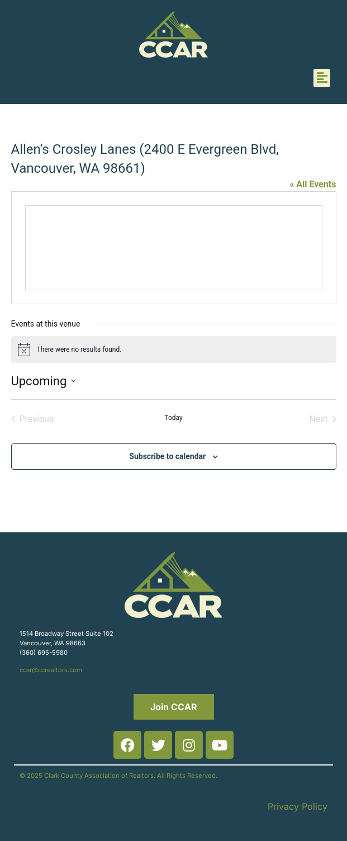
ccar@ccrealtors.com (51, 670)
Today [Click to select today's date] (173, 418)
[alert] (173, 349)
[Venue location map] (174, 248)
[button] (321, 78)
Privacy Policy (297, 806)
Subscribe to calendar (167, 456)
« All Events (312, 184)
